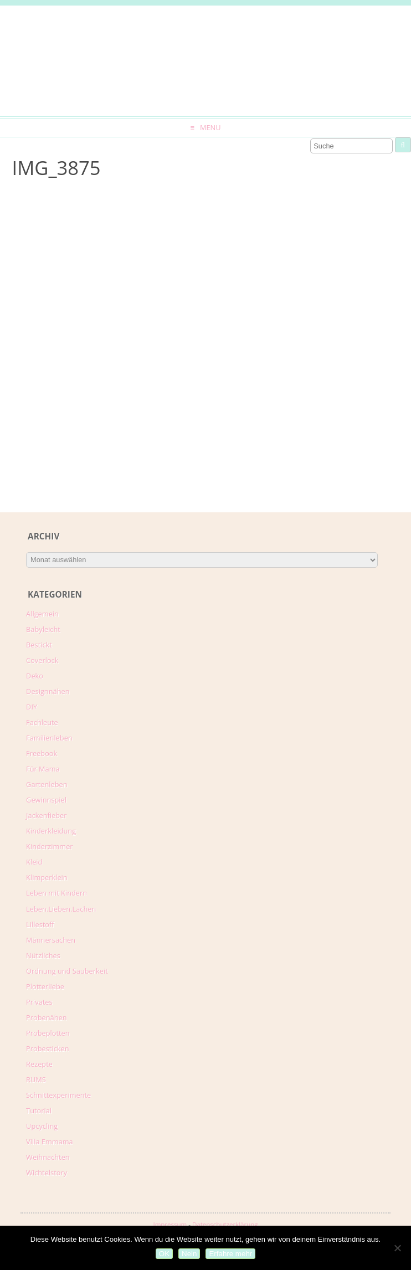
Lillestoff (40, 924)
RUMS (36, 1079)
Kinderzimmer (49, 846)
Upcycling (42, 1126)
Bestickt (39, 645)
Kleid (34, 862)
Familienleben (49, 738)
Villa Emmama (49, 1141)
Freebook (41, 753)
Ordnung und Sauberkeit (67, 971)
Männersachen (50, 940)
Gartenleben (47, 784)
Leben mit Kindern (56, 893)
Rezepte (39, 1064)
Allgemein (42, 614)
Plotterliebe (45, 986)
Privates (39, 1002)
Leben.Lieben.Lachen (61, 909)
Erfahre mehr (230, 1254)
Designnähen (47, 691)
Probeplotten (48, 1033)
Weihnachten (48, 1157)
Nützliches (43, 955)
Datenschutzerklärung (225, 1224)
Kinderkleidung (51, 831)
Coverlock (42, 660)
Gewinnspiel (46, 800)
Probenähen (46, 1017)
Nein (189, 1254)
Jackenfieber (46, 815)
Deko (34, 676)
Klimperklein (47, 877)
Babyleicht (43, 629)
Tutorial (39, 1110)
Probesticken (47, 1048)
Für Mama (43, 769)
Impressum (170, 1224)
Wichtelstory (46, 1173)
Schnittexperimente (58, 1095)
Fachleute (42, 722)
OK (164, 1254)
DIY (31, 707)
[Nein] (397, 1247)
